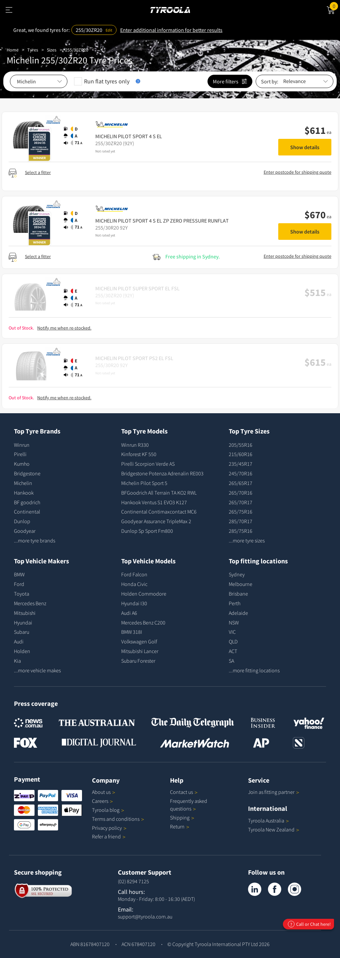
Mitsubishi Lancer (139, 651)
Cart (335, 5)
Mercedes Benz (30, 603)
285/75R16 (240, 530)
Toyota (21, 593)
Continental (27, 511)
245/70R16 (240, 473)
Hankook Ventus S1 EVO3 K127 (154, 502)
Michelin (23, 483)
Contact (184, 792)
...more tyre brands (34, 540)
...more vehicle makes (37, 670)
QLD (233, 641)
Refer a (109, 836)
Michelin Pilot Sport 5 (144, 483)
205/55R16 (240, 444)
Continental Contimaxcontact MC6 (159, 511)
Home (13, 50)
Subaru (21, 631)
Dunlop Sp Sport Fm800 (147, 530)
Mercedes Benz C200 (143, 622)
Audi (19, 641)
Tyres (32, 50)
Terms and (118, 818)
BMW (19, 574)
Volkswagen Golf (139, 641)
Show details (304, 147)
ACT (233, 651)
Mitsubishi (25, 613)
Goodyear (25, 530)
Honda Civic (134, 584)
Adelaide (238, 613)
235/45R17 (240, 463)
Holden (22, 651)
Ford (19, 584)
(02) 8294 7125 (133, 881)
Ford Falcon (134, 574)
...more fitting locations (254, 670)
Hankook (24, 492)
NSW (234, 622)
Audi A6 (129, 613)
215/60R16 (240, 454)
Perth (234, 603)
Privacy (109, 827)
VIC (232, 631)
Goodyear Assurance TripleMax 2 (156, 521)
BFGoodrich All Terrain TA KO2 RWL (159, 492)
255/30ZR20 (76, 50)
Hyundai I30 (134, 603)
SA (231, 660)
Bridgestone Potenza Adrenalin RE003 (162, 473)
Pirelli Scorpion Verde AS (148, 463)
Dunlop (22, 521)
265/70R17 (240, 502)
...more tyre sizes (247, 540)
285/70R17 (240, 521)
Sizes (51, 50)
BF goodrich (27, 502)
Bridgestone (27, 473)
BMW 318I (131, 631)
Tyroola (108, 810)
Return (177, 826)
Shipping (180, 817)
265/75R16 (240, 511)
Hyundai (23, 622)
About (103, 792)
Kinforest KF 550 (138, 454)
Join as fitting (273, 792)
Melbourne (240, 584)
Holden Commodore (143, 593)
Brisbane (238, 593)
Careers (100, 801)
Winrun (22, 444)
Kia (17, 660)
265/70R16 (240, 492)
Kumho (22, 463)
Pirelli (20, 454)
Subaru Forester (138, 660)
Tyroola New (273, 829)
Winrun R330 (135, 444)
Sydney (237, 574)
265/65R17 (240, 483)
